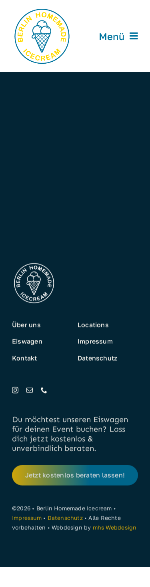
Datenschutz (65, 519)
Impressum (27, 519)
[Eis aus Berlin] (42, 9)
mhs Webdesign (115, 528)
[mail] (29, 390)
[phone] (44, 390)
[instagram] (15, 390)
